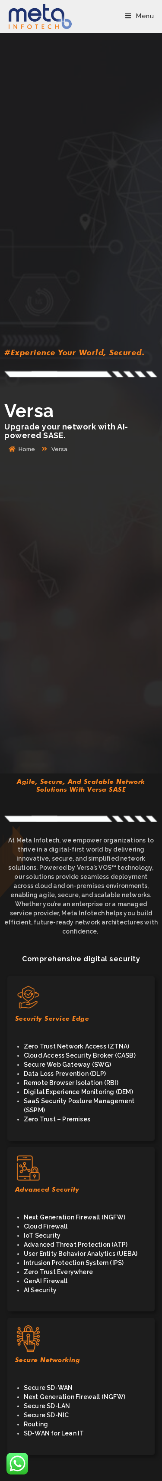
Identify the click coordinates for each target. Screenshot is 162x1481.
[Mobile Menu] (139, 16)
